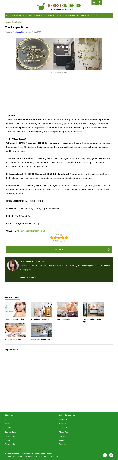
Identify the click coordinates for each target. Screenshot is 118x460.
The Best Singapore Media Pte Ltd (30, 456)
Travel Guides (84, 15)
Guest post (63, 427)
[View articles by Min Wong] (13, 261)
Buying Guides (70, 15)
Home (8, 15)
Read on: (59, 249)
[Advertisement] (48, 93)
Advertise (62, 423)
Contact (8, 427)
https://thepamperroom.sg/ (30, 231)
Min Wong (17, 32)
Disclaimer (9, 440)
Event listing (63, 444)
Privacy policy (10, 444)
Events (95, 15)
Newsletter (63, 436)
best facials (17, 22)
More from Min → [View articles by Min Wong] (28, 277)
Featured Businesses (53, 15)
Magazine (62, 440)
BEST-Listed (63, 419)
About (7, 419)
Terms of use (10, 436)
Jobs (7, 423)
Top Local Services (35, 15)
